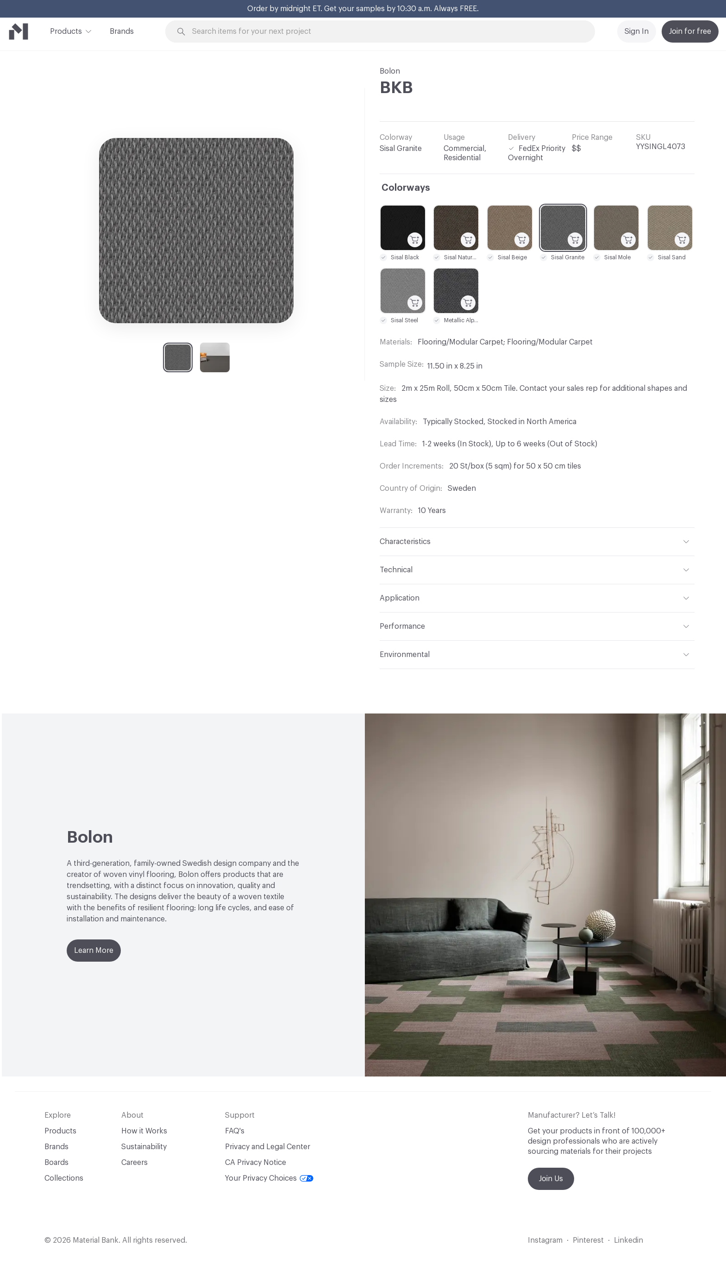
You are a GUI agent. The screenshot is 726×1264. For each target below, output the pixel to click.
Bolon (390, 71)
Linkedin (628, 1240)
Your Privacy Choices (269, 1178)
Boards (56, 1162)
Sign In (637, 31)
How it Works (144, 1131)
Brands (122, 31)
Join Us (551, 1179)
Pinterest (588, 1240)
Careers (134, 1162)
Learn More (93, 950)
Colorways (406, 188)
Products (66, 30)
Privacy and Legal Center (267, 1147)
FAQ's (234, 1131)
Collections (63, 1178)
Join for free (690, 31)
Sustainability (144, 1147)
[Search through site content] (385, 31)
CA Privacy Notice (255, 1162)
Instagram (545, 1240)
